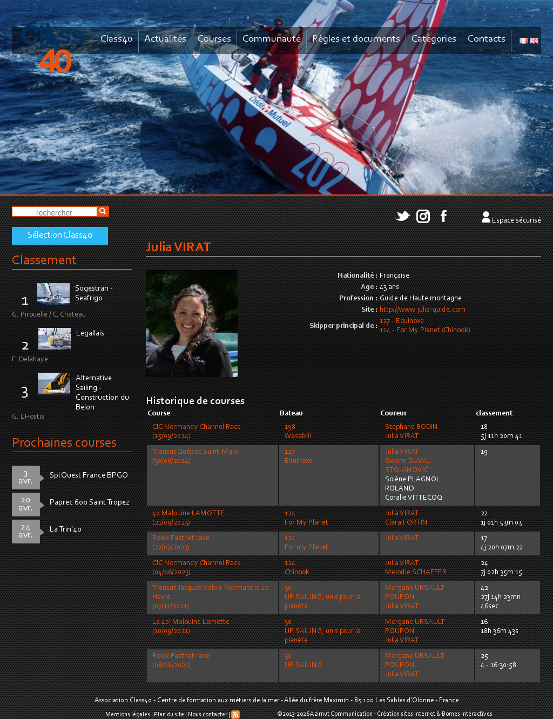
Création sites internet (406, 714)
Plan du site (169, 714)
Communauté (271, 39)
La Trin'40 (66, 530)
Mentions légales (127, 714)
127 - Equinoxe (402, 321)
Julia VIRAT (402, 436)
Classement (44, 260)
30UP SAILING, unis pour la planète (323, 597)
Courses (214, 39)
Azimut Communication (341, 714)
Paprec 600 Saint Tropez (90, 503)
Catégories (434, 39)
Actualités (165, 39)
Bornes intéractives (467, 714)
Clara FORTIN (406, 523)
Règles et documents (356, 39)
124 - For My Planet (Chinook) (425, 330)
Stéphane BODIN (411, 427)
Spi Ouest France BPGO (89, 476)
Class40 (116, 39)
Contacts (486, 39)
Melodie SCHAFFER (416, 572)
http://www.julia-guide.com (423, 310)
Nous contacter (207, 714)
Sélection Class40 (60, 235)
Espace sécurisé (516, 221)
